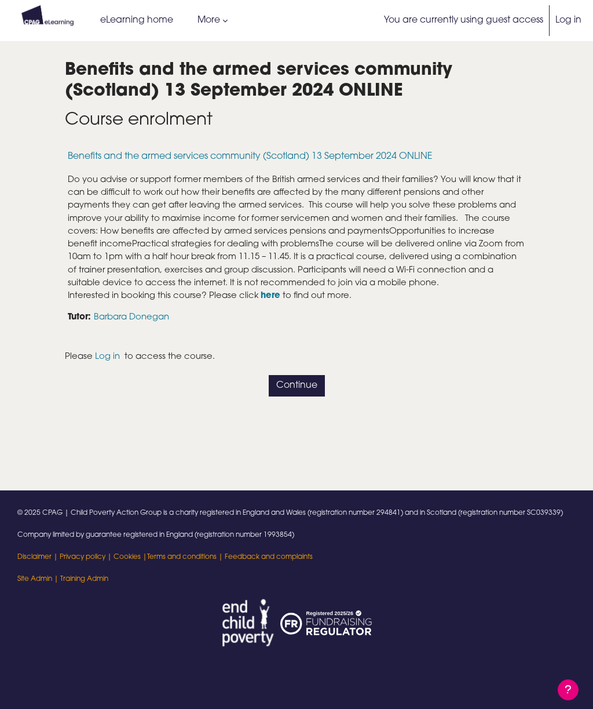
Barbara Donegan (137, 339)
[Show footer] (568, 689)
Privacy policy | (87, 557)
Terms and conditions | (186, 557)
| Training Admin (80, 579)
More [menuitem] (208, 20)
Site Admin (34, 579)
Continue (296, 409)
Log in (568, 20)
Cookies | (130, 557)
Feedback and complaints (269, 557)
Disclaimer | (38, 557)
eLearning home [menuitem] (136, 20)
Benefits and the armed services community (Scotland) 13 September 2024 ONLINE (250, 156)
